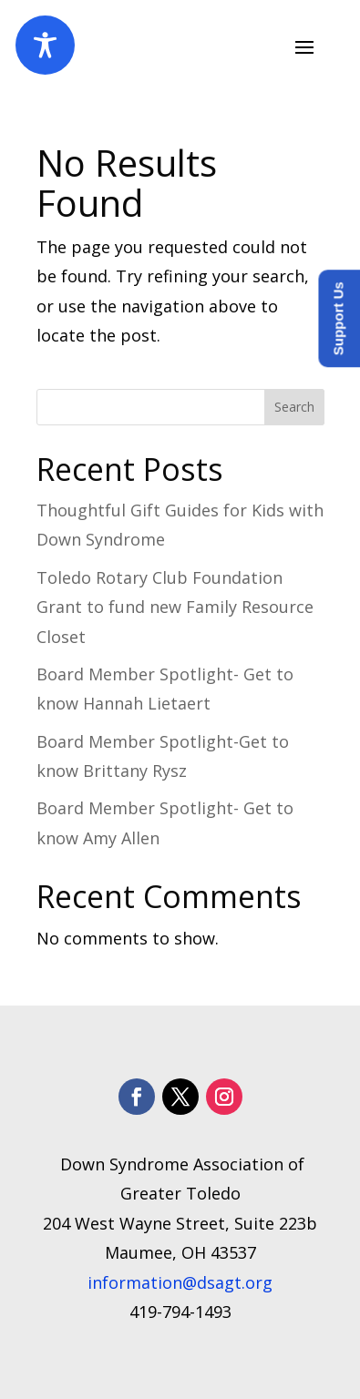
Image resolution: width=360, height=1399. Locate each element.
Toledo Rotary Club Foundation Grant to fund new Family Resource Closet (175, 607)
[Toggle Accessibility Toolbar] (45, 45)
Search (294, 406)
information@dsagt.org (180, 1282)
